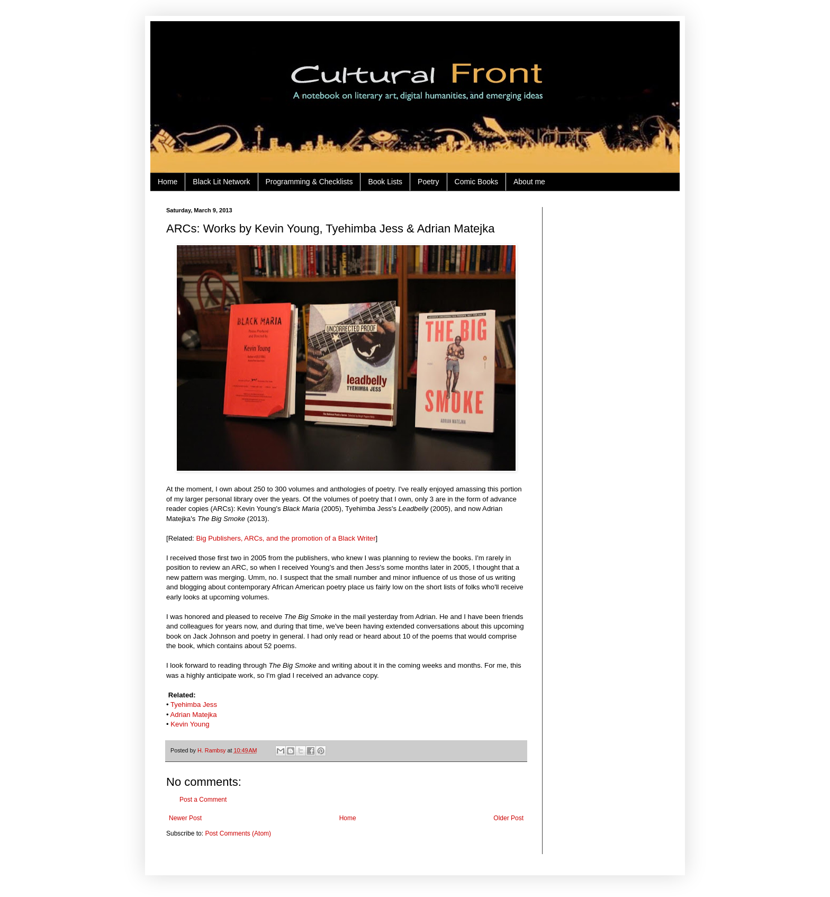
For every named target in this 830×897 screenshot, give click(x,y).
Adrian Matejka (193, 715)
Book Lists (385, 181)
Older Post (508, 818)
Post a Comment (203, 799)
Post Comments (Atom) (238, 833)
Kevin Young (189, 724)
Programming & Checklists (309, 181)
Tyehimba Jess (193, 704)
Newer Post (185, 818)
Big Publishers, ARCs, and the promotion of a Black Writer (285, 538)
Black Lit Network (221, 181)
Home (167, 181)
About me (529, 181)
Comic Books (476, 181)
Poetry (428, 181)
